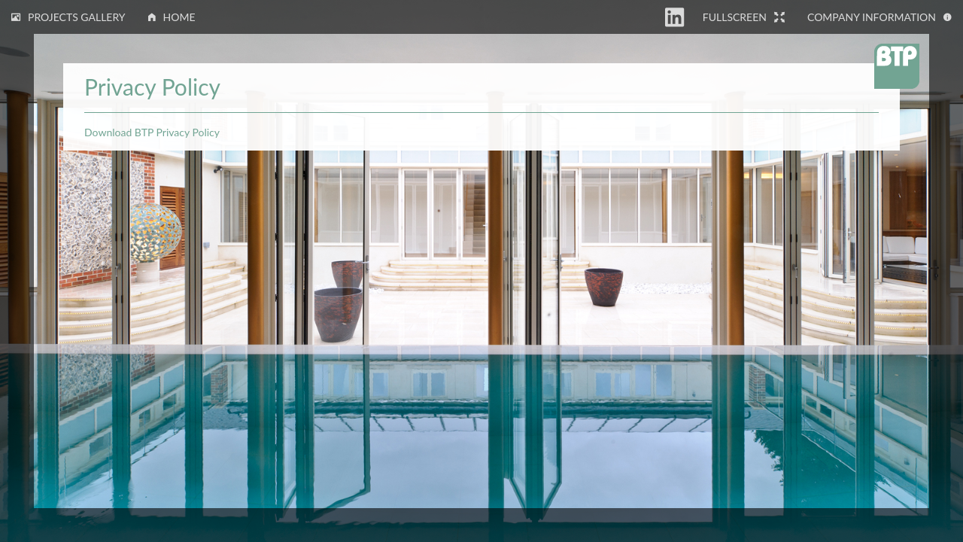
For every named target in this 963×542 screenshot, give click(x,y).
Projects (68, 17)
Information (879, 17)
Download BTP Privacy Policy (152, 132)
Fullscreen (744, 17)
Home (172, 17)
